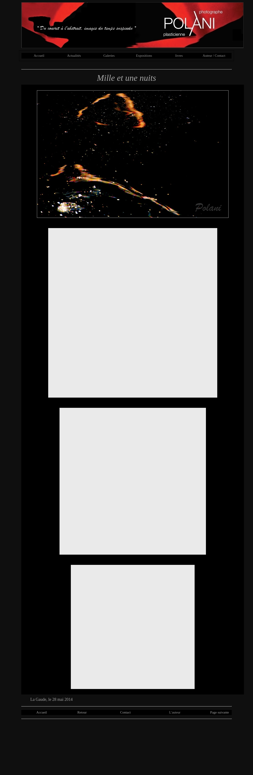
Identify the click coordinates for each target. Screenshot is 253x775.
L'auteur (174, 712)
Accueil (39, 55)
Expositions (144, 55)
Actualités (74, 55)
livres (179, 55)
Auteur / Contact (214, 55)
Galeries (109, 55)
